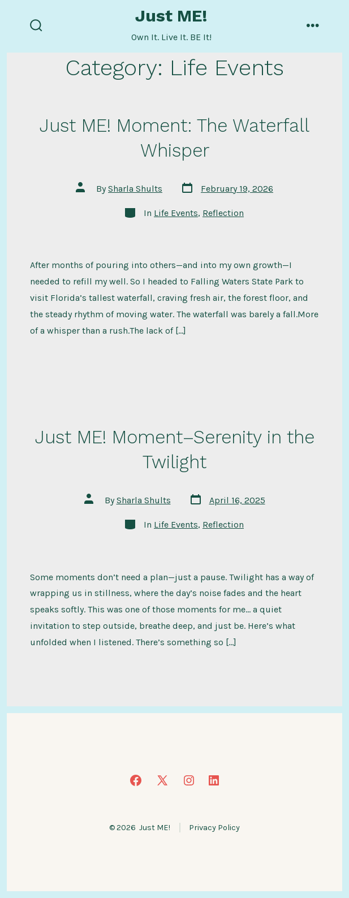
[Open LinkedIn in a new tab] (213, 780)
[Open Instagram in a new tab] (189, 780)
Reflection (223, 213)
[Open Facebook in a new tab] (135, 780)
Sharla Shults (135, 188)
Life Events (176, 213)
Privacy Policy (214, 827)
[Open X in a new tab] (162, 780)
